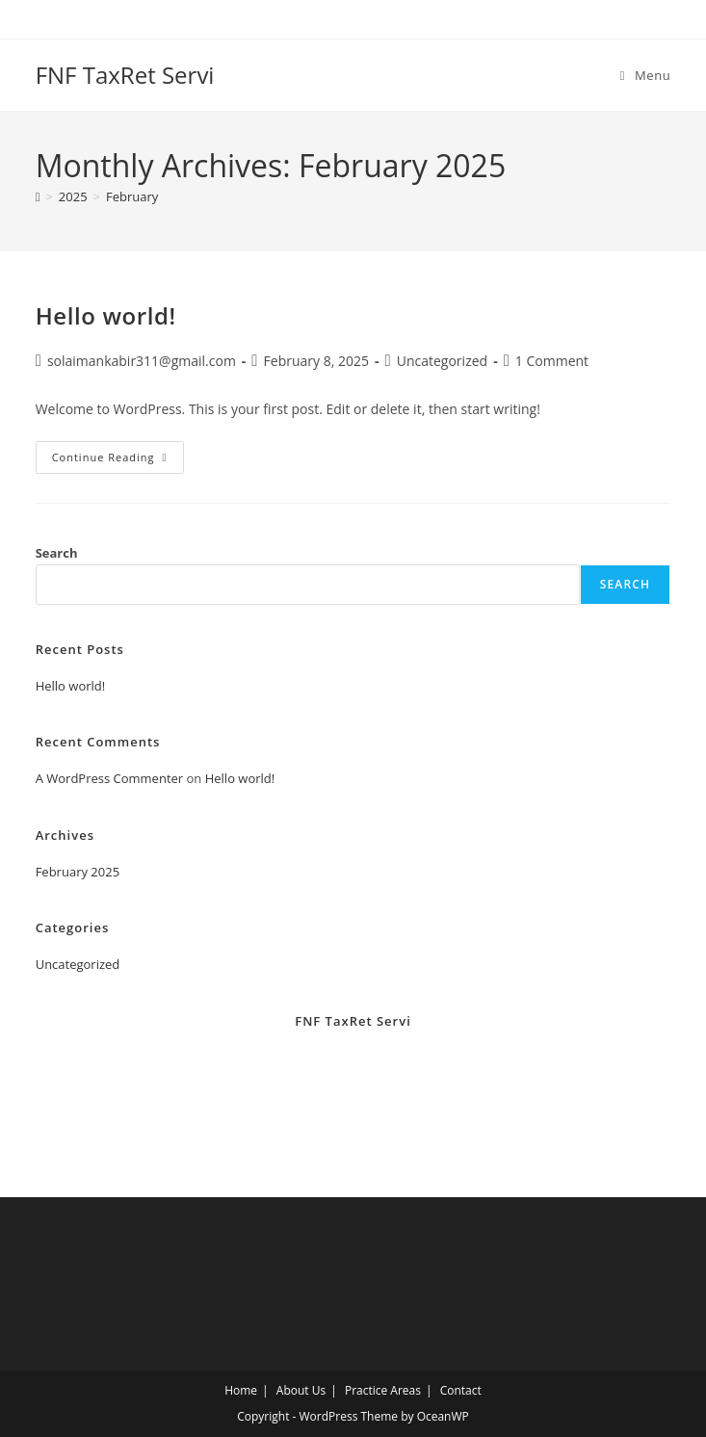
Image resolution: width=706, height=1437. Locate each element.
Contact (461, 1390)
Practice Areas (383, 1390)
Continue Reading (118, 461)
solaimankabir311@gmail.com (141, 361)
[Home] (38, 196)
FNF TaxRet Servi (125, 75)
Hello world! (106, 315)
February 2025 (77, 871)
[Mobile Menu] (645, 75)
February (132, 196)
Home (240, 1390)
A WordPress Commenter (110, 778)
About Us (301, 1390)
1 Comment (551, 361)
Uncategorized (442, 361)
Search (57, 553)
